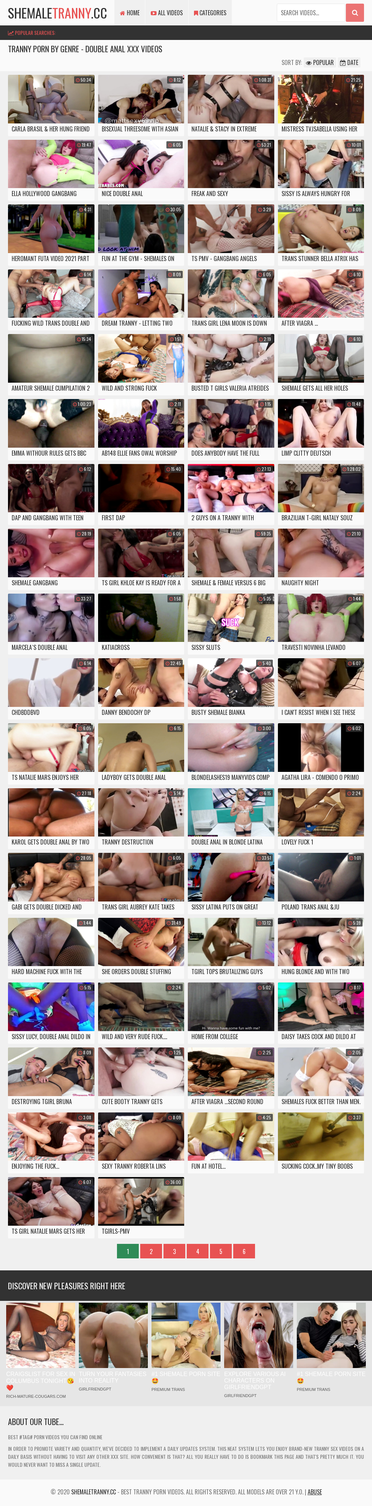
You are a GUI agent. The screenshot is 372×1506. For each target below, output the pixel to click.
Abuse (315, 1491)
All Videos (167, 12)
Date (349, 62)
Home (130, 12)
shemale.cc (57, 12)
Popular (320, 62)
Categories (210, 12)
